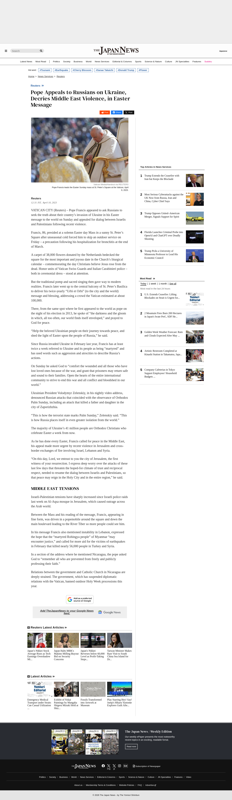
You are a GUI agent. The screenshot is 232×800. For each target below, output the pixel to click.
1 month (163, 284)
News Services (102, 61)
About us (78, 785)
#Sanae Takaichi (104, 70)
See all (172, 284)
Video (188, 777)
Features (197, 61)
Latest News (26, 61)
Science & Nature (153, 61)
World (89, 61)
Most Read (40, 61)
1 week (152, 284)
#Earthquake (61, 70)
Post (106, 112)
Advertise (150, 785)
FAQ (140, 785)
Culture (168, 61)
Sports (138, 61)
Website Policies (126, 785)
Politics (56, 61)
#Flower (143, 70)
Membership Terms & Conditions (101, 785)
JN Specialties (182, 61)
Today (143, 284)
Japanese (223, 51)
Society (66, 61)
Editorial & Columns (122, 61)
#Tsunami (45, 70)
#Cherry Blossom (82, 70)
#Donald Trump (126, 70)
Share (118, 112)
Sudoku (208, 61)
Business (78, 61)
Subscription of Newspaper (146, 766)
